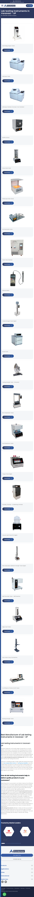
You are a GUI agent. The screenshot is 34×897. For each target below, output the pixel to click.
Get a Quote (29, 5)
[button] (3, 843)
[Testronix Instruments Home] (10, 5)
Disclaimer (17, 888)
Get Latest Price (17, 855)
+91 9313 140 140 (17, 859)
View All (5, 840)
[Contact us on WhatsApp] (4, 894)
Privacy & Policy (10, 888)
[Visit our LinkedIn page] (2, 882)
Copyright (3, 888)
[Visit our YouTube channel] (6, 882)
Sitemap (22, 888)
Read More (8, 50)
